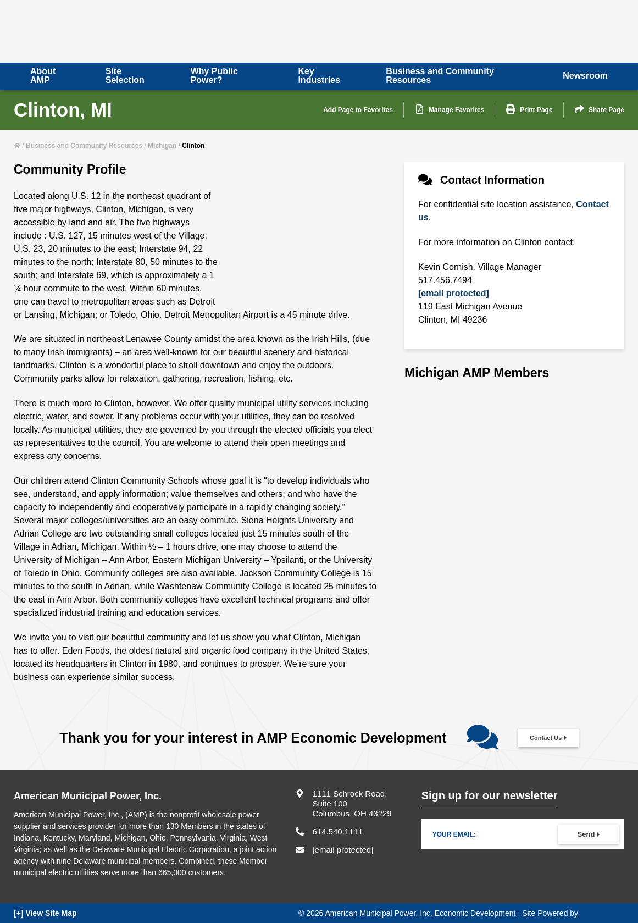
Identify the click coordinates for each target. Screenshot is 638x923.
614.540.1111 (337, 831)
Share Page (599, 109)
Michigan (162, 146)
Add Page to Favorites (358, 110)
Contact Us (546, 737)
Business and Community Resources (84, 146)
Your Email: (454, 834)
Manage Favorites (449, 109)
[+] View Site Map (45, 913)
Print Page (529, 109)
